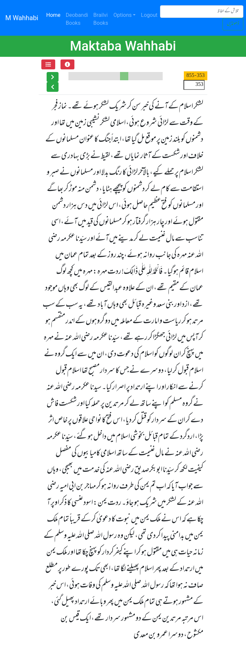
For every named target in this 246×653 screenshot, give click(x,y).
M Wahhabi (21, 18)
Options (122, 15)
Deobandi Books (77, 19)
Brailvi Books (100, 19)
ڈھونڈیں (233, 23)
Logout (149, 15)
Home (54, 14)
